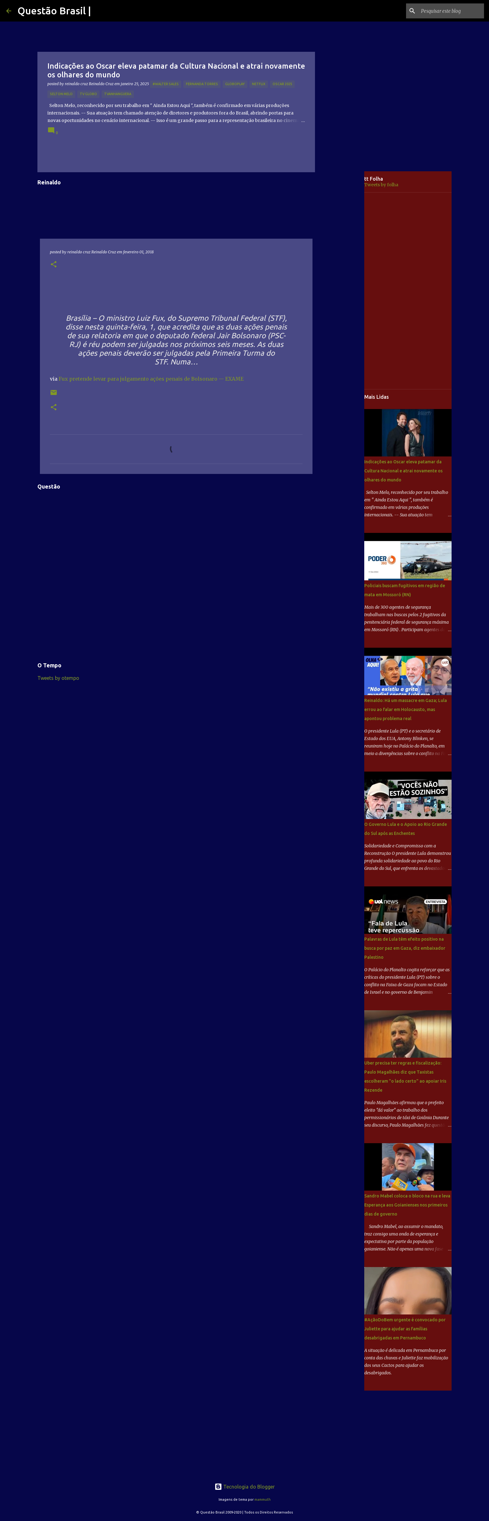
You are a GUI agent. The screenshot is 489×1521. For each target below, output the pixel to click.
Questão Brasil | (54, 10)
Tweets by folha (381, 185)
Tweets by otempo (58, 678)
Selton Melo (61, 94)
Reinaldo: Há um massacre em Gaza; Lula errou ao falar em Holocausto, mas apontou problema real (405, 709)
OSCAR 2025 (282, 84)
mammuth (262, 1499)
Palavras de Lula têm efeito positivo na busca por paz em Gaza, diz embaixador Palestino (404, 948)
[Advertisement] (344, 269)
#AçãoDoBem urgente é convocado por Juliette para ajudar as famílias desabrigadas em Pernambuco (405, 1328)
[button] (53, 265)
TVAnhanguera (117, 94)
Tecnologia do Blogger (245, 1486)
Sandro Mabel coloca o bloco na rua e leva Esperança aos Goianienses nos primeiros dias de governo (407, 1204)
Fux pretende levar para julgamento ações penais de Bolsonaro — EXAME (151, 379)
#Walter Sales (166, 84)
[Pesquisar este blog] (451, 10)
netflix (258, 84)
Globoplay (235, 84)
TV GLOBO (88, 94)
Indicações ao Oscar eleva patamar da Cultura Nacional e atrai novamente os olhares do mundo (403, 470)
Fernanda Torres (202, 84)
